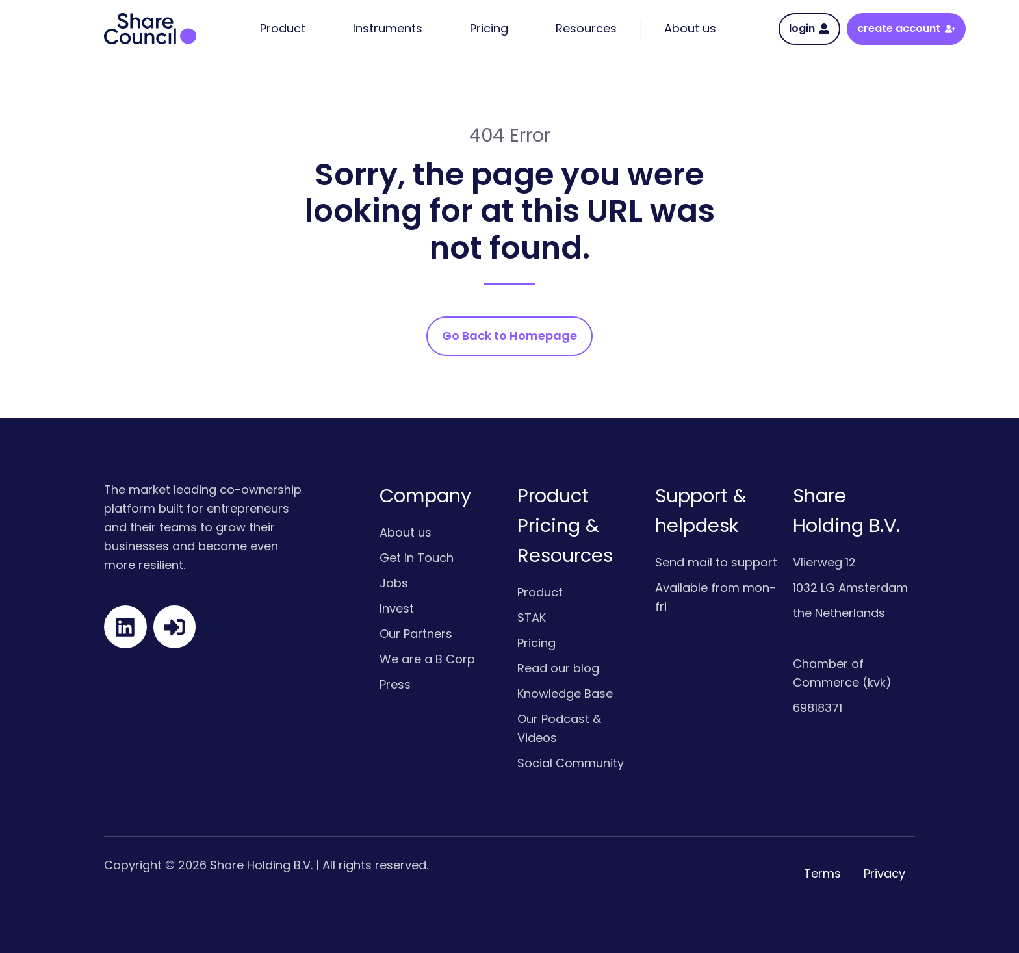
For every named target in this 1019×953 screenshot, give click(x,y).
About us (406, 532)
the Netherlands (839, 613)
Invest (397, 608)
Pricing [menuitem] (489, 28)
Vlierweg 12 (824, 562)
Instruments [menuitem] (387, 28)
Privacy (884, 873)
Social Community (570, 763)
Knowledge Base (565, 693)
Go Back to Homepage (509, 335)
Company (425, 496)
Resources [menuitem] (586, 28)
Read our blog (558, 668)
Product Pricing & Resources (565, 525)
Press (395, 684)
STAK (531, 617)
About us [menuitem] (690, 28)
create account (906, 28)
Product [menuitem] (282, 28)
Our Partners (416, 634)
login (809, 28)
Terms (822, 873)
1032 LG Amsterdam (850, 587)
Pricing (536, 643)
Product (540, 592)
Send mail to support (716, 562)
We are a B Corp (427, 659)
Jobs (394, 583)
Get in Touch (417, 558)
